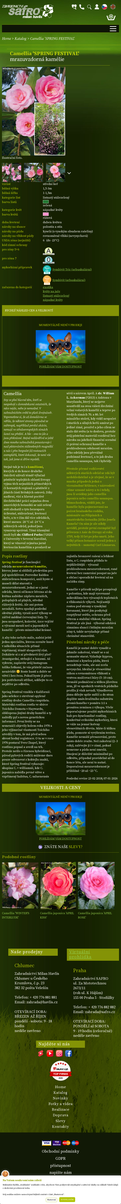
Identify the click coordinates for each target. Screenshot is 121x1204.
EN (112, 6)
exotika (48, 287)
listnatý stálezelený (56, 296)
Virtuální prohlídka (80, 954)
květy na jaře (51, 291)
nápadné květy (53, 300)
